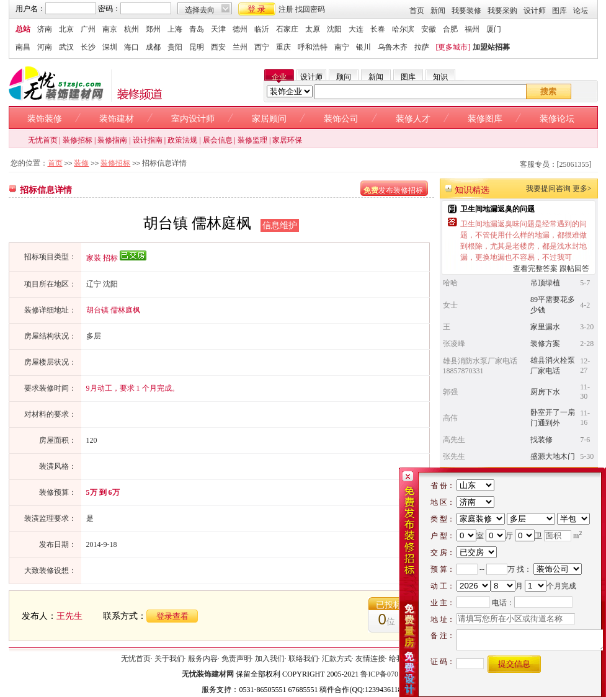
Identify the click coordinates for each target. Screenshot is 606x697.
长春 (377, 29)
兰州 (240, 47)
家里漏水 (545, 326)
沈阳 (334, 29)
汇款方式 (337, 658)
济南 (44, 29)
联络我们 (303, 658)
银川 (363, 47)
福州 (472, 29)
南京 (109, 29)
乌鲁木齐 (393, 47)
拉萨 (421, 47)
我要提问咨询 (548, 188)
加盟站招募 (491, 47)
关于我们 (169, 658)
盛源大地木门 (552, 456)
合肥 (450, 29)
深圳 (109, 47)
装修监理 (252, 140)
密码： (109, 8)
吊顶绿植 (545, 282)
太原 (312, 29)
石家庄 (287, 29)
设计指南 (148, 140)
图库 (559, 10)
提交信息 (514, 663)
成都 (153, 47)
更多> (582, 188)
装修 (81, 163)
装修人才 (413, 118)
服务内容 (203, 658)
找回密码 (310, 9)
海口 (131, 47)
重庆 (283, 47)
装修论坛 (557, 118)
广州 (88, 29)
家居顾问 (269, 118)
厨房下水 (545, 392)
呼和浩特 (313, 47)
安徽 (428, 29)
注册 (285, 9)
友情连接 (370, 658)
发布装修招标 (393, 190)
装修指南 (112, 140)
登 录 (256, 9)
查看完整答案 (535, 268)
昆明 (196, 47)
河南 (44, 47)
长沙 (88, 47)
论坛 (580, 10)
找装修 (541, 439)
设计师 (535, 10)
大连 (356, 29)
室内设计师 (193, 118)
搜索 (548, 91)
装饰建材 (116, 118)
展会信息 (218, 140)
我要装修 (466, 10)
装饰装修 (44, 118)
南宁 (341, 47)
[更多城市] (453, 47)
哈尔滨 (403, 29)
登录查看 (172, 616)
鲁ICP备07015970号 (392, 674)
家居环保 (287, 140)
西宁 (261, 47)
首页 (416, 10)
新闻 (437, 10)
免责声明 (236, 658)
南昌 (23, 47)
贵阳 (174, 47)
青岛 (196, 29)
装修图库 (485, 118)
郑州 (153, 29)
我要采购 (502, 10)
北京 (66, 29)
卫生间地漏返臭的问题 (497, 209)
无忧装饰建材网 (208, 674)
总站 (23, 29)
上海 (174, 29)
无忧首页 (43, 140)
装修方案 (545, 343)
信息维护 (279, 225)
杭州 (131, 29)
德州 (240, 29)
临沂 (261, 29)
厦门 (493, 29)
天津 (218, 29)
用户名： (30, 8)
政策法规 (182, 140)
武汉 (66, 47)
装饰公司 (341, 118)
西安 (218, 47)
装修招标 (77, 140)
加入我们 (270, 658)
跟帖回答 (574, 268)
